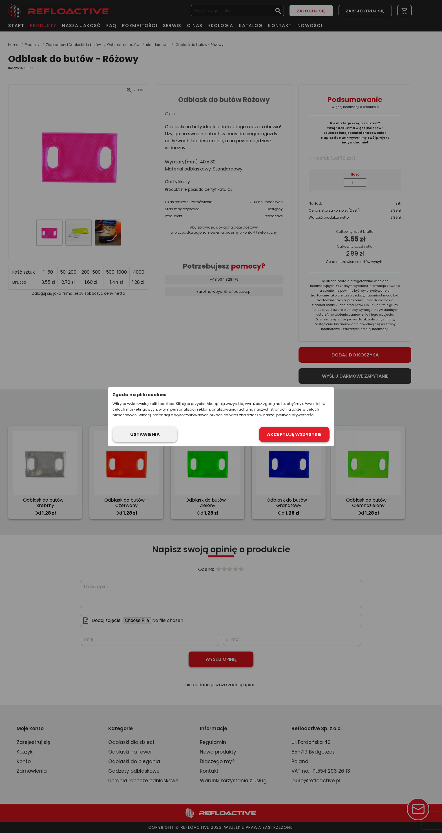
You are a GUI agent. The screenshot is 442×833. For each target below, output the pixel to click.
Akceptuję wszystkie (294, 434)
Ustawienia (145, 434)
